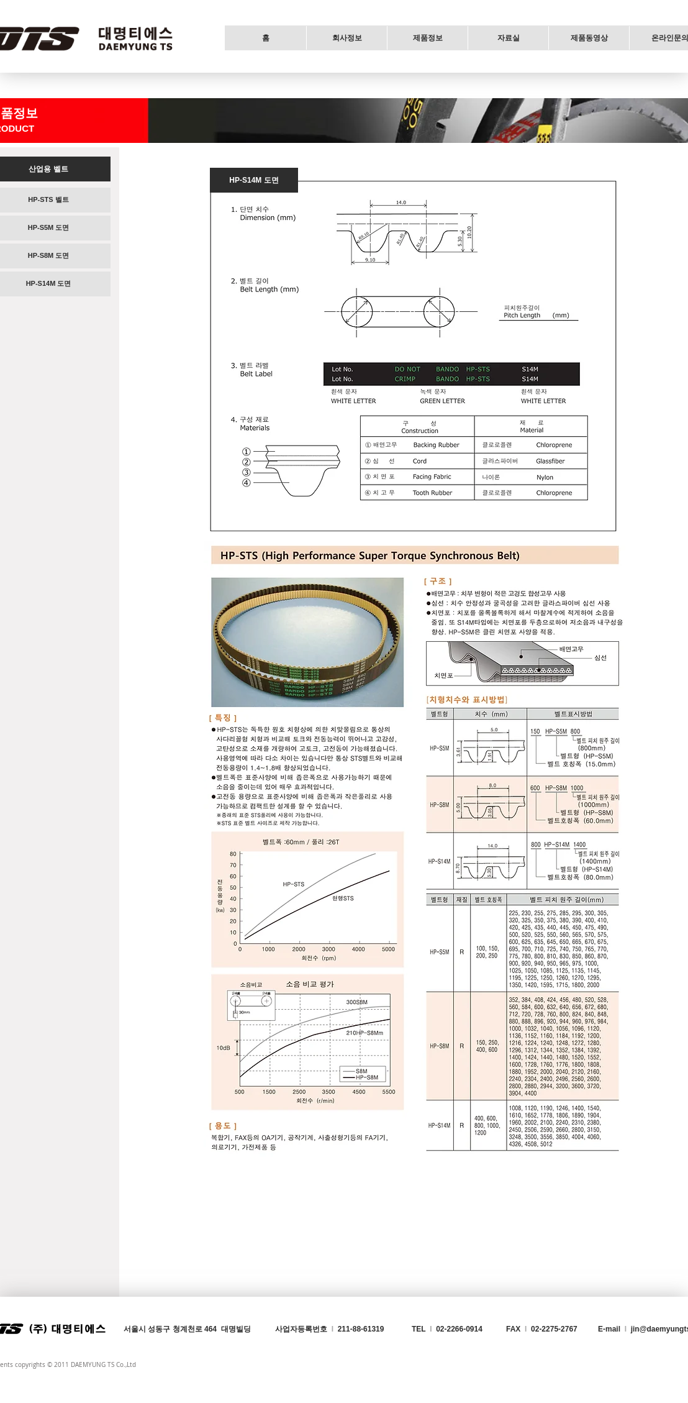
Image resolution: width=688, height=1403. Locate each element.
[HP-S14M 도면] (254, 180)
